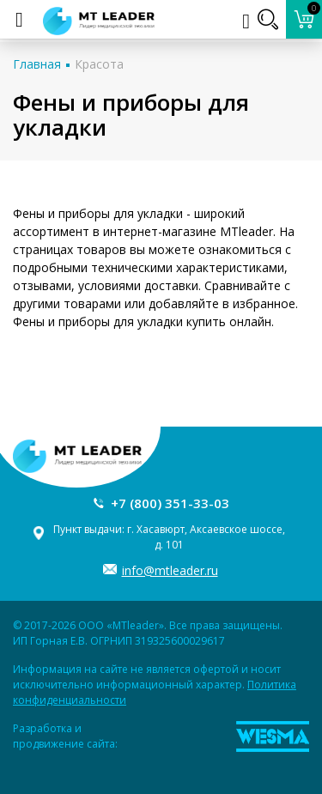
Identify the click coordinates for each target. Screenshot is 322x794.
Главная (37, 64)
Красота (99, 64)
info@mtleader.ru (170, 570)
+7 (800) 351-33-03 (170, 503)
